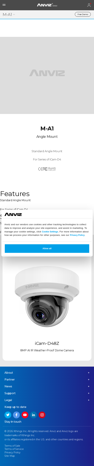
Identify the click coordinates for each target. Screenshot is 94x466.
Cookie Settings (50, 231)
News (8, 386)
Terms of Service (14, 449)
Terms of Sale (12, 445)
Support (10, 393)
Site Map (9, 455)
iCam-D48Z (47, 343)
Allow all (47, 248)
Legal (8, 400)
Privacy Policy (77, 235)
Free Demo (83, 14)
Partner (9, 379)
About (8, 372)
